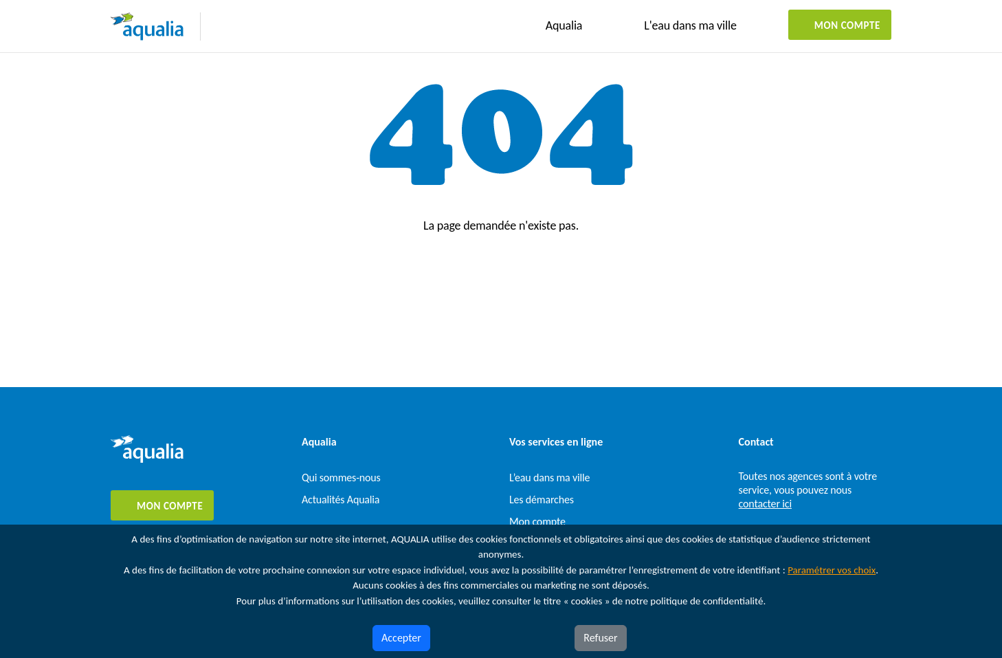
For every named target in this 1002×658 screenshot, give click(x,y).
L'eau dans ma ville (690, 25)
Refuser (600, 637)
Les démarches (541, 499)
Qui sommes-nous (341, 477)
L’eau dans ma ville (549, 477)
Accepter (401, 637)
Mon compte (847, 25)
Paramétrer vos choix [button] (832, 570)
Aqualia (564, 25)
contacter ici (765, 503)
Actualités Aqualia (340, 499)
